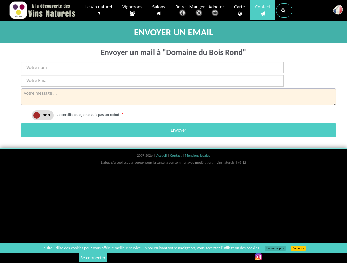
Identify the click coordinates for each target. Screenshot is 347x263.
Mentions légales (197, 155)
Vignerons (132, 10)
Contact (262, 10)
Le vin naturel (98, 10)
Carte (239, 10)
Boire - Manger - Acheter (199, 11)
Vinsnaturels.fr (43, 11)
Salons (158, 10)
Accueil (162, 155)
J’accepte (298, 248)
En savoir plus (275, 248)
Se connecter (93, 258)
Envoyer (178, 130)
